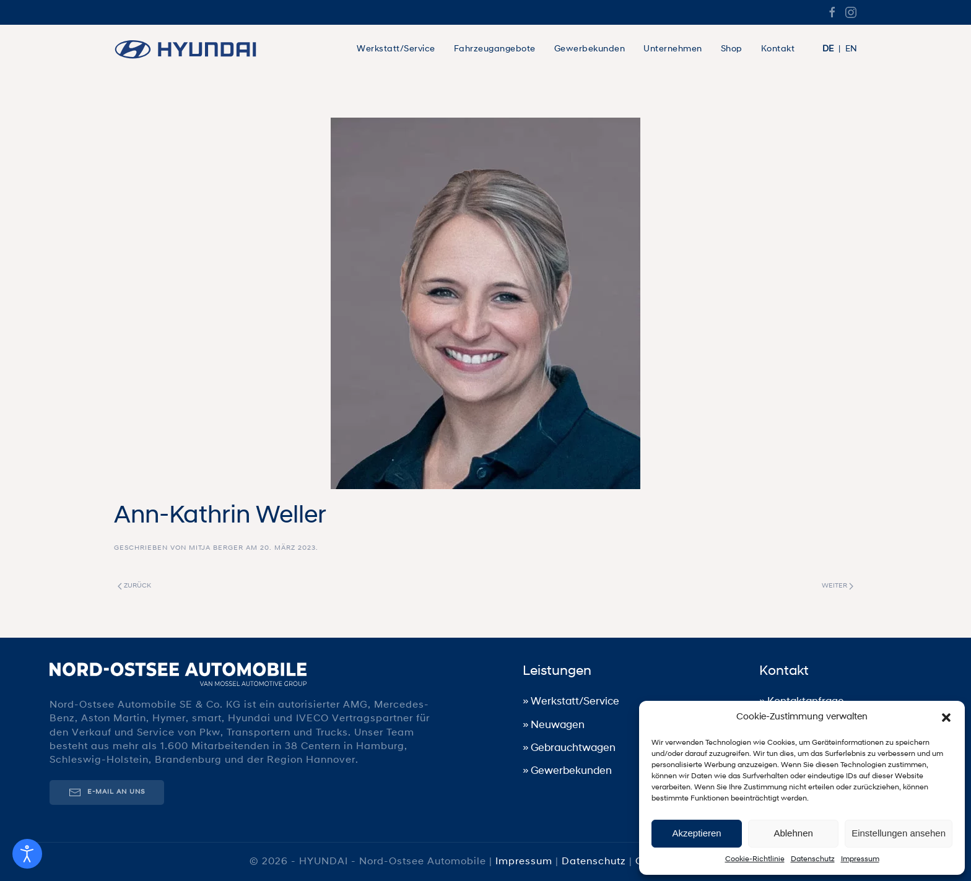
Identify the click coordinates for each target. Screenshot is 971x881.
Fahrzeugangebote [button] (495, 49)
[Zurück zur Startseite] (191, 49)
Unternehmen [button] (672, 49)
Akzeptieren (696, 833)
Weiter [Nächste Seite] (837, 586)
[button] (946, 717)
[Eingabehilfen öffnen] (27, 854)
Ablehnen (792, 833)
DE (828, 49)
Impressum (860, 859)
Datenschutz (813, 859)
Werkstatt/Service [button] (396, 49)
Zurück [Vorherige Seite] (134, 586)
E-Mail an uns (105, 792)
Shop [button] (731, 49)
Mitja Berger (216, 548)
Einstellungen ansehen (898, 833)
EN (851, 49)
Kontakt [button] (778, 49)
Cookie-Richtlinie (755, 859)
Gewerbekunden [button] (589, 49)
